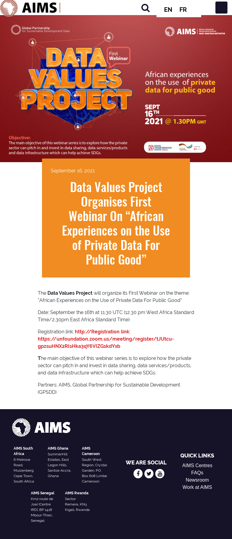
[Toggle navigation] (221, 8)
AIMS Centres (197, 465)
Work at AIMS (197, 487)
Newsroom (197, 480)
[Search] (145, 7)
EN (168, 9)
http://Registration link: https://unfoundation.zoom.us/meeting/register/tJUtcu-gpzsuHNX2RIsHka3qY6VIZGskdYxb (106, 339)
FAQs (197, 472)
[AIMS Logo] (30, 7)
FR (183, 9)
